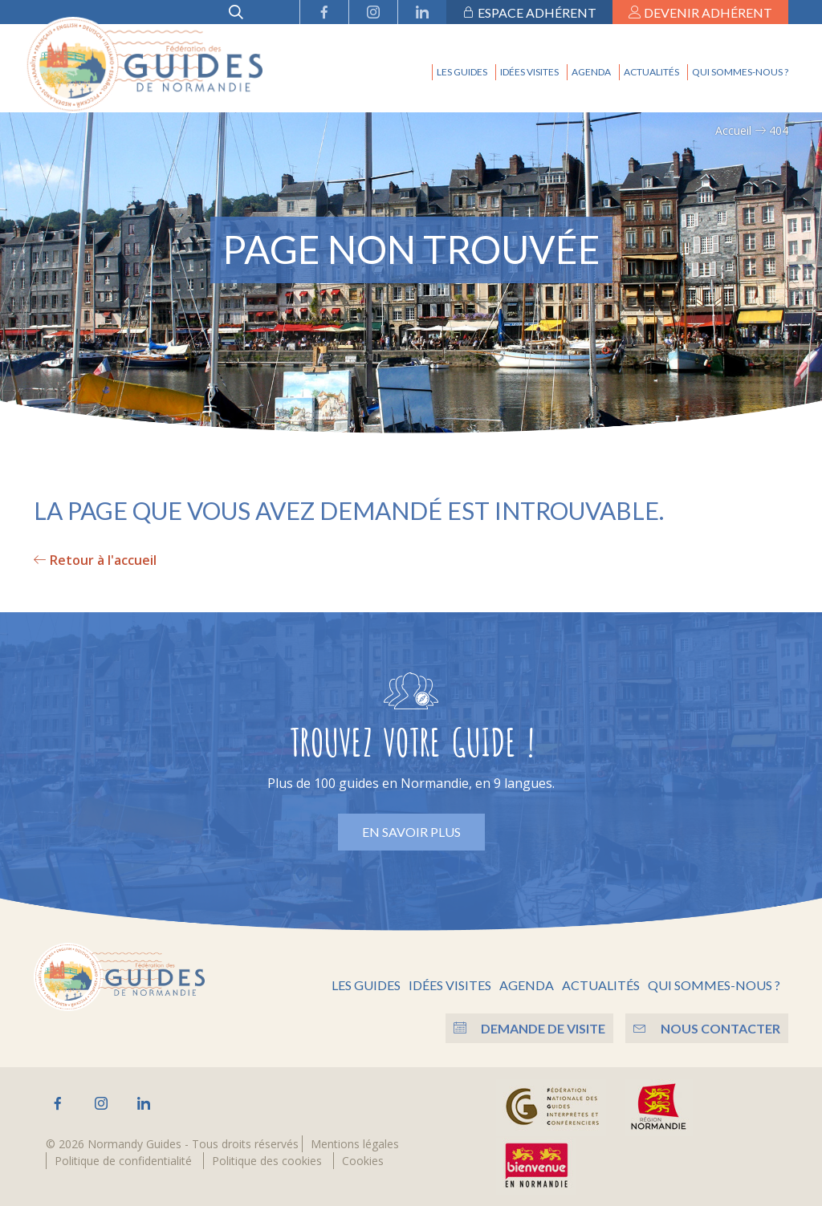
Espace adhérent (529, 12)
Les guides (462, 72)
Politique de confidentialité (123, 1158)
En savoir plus (411, 831)
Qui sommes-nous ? (740, 72)
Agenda (591, 72)
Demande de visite (525, 1025)
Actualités (651, 72)
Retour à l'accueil (95, 560)
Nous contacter (706, 1025)
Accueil (733, 130)
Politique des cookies (267, 1158)
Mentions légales (355, 1141)
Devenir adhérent (700, 12)
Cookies (363, 1158)
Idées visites (529, 72)
